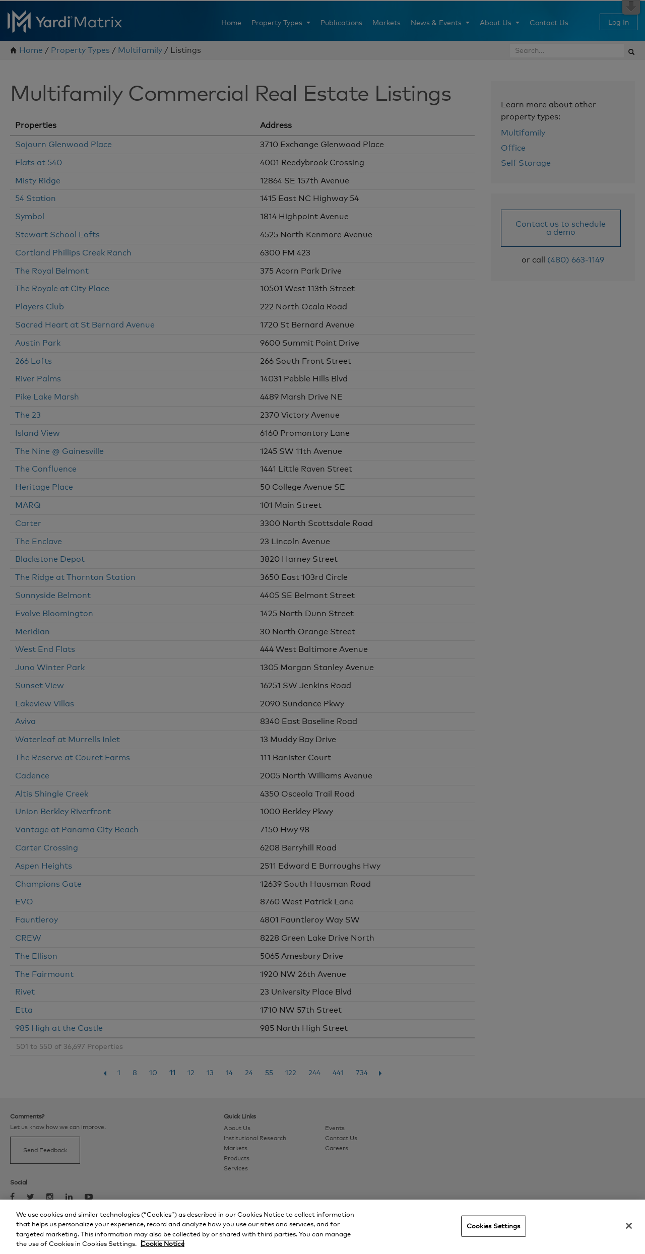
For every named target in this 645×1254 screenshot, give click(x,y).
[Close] (629, 1226)
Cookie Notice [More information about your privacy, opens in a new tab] (162, 1243)
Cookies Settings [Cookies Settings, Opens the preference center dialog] (494, 1226)
